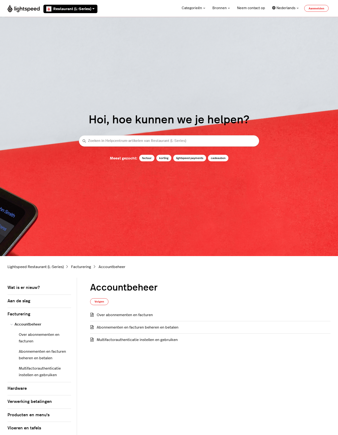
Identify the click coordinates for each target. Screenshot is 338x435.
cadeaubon (218, 158)
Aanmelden (316, 8)
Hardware (17, 388)
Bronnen (221, 8)
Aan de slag (19, 301)
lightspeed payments (189, 158)
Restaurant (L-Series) (70, 8)
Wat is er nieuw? (24, 288)
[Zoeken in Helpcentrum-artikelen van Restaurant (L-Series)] (169, 141)
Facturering (81, 267)
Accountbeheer (112, 267)
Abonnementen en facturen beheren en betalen (137, 327)
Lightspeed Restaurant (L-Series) (36, 267)
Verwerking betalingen (30, 402)
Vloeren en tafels (24, 428)
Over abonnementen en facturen (125, 315)
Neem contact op (251, 8)
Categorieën (193, 8)
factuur (147, 158)
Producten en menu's (29, 415)
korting (164, 158)
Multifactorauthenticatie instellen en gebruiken (137, 340)
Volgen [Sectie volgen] (99, 301)
